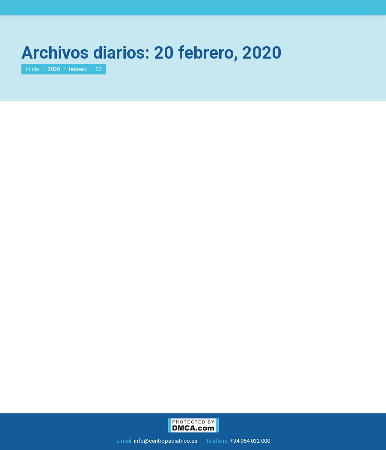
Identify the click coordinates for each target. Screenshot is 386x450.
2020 (54, 69)
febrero (77, 69)
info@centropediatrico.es (165, 441)
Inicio (32, 69)
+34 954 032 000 (250, 441)
